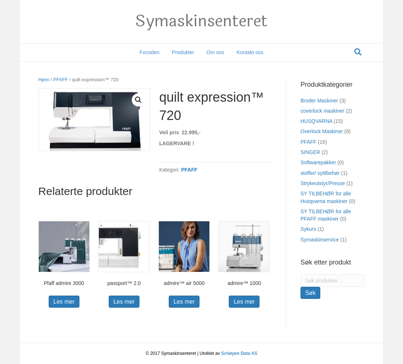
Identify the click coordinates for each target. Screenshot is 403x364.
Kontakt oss (249, 52)
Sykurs (308, 229)
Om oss (215, 52)
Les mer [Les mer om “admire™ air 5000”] (184, 302)
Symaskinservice (320, 240)
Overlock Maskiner (322, 131)
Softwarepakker (318, 162)
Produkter (183, 52)
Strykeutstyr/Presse (323, 183)
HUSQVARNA (316, 121)
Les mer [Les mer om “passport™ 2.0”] (124, 302)
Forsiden (149, 52)
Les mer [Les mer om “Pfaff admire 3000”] (64, 302)
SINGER (310, 152)
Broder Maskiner (319, 101)
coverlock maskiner (322, 111)
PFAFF (60, 79)
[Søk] (358, 52)
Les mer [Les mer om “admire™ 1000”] (244, 302)
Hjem (43, 79)
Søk (310, 293)
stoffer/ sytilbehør (320, 173)
